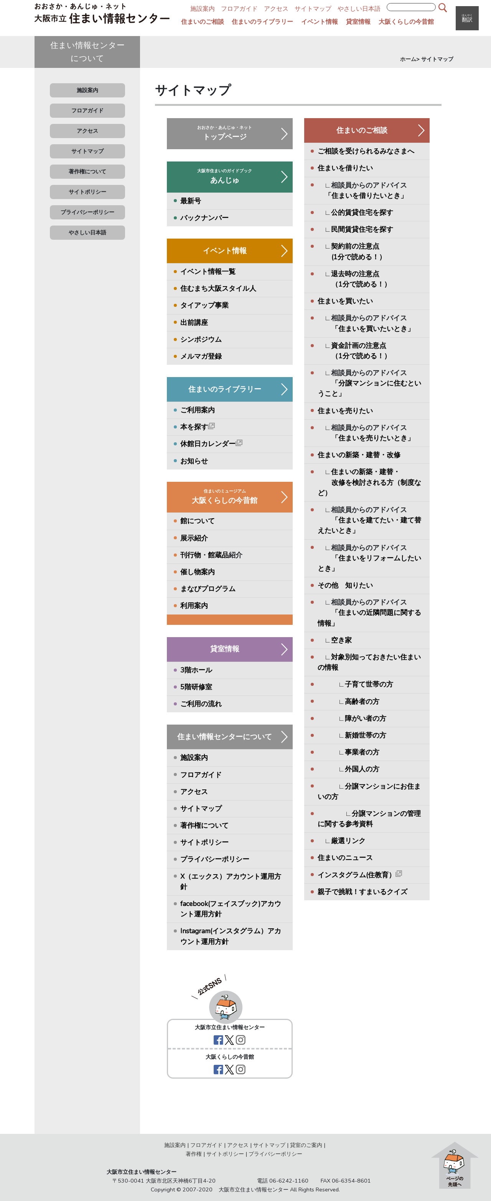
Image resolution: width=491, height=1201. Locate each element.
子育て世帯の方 (369, 684)
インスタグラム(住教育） (360, 875)
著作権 (194, 1154)
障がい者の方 (365, 718)
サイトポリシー (87, 192)
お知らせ (194, 461)
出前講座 (194, 322)
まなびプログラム (208, 588)
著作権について (87, 171)
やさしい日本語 (359, 9)
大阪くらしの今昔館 (406, 22)
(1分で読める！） (352, 257)
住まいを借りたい (345, 168)
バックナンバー (204, 217)
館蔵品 (218, 555)
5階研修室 (196, 687)
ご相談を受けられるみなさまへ (366, 151)
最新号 (190, 201)
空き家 (341, 640)
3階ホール (196, 670)
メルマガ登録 (201, 356)
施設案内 (202, 9)
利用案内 (194, 605)
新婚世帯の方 (365, 735)
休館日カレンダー (211, 443)
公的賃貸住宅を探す (362, 212)
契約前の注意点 (355, 246)
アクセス (276, 9)
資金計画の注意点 (358, 345)
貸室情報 (358, 22)
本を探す (197, 427)
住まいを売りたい (345, 410)
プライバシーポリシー (87, 212)
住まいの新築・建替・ (365, 471)
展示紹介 (194, 538)
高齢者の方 (362, 701)
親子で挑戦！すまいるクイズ (362, 891)
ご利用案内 (197, 410)
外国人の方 (362, 769)
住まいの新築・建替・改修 (359, 455)
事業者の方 (362, 752)
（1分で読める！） (354, 284)
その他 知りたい (345, 585)
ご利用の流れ (201, 703)
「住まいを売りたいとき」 (372, 438)
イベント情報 (319, 22)
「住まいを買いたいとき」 (372, 328)
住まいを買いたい (345, 301)
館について (197, 521)
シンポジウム (201, 339)
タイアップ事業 (204, 305)
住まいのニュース (345, 857)
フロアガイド (239, 9)
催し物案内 (197, 572)
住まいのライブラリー (262, 22)
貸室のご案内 (306, 1145)
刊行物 (190, 555)
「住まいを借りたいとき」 (366, 195)
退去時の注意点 (355, 273)
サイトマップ (313, 9)
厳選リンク (348, 840)
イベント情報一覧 (208, 271)
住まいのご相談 (202, 22)
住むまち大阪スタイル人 (218, 288)
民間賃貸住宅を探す (362, 229)
